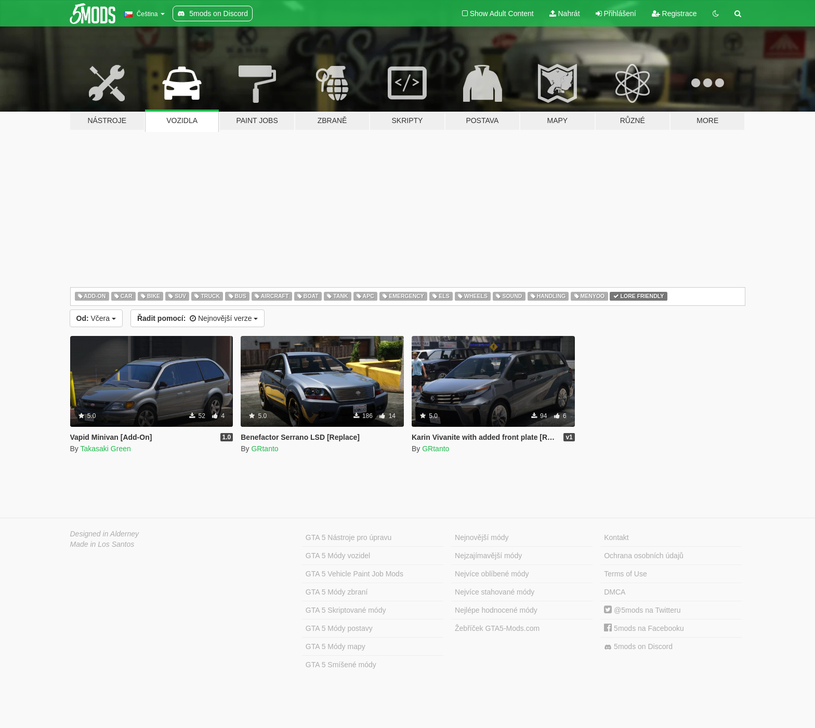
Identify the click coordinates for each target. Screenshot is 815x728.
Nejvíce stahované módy (494, 592)
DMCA (614, 592)
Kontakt (616, 537)
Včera (96, 318)
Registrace (674, 13)
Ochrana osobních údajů (643, 555)
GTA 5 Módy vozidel (338, 555)
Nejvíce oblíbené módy (492, 574)
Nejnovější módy (482, 537)
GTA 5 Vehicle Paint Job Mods (354, 574)
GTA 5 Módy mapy (335, 646)
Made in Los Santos (102, 544)
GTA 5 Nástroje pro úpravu (348, 537)
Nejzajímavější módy (488, 555)
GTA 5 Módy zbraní (337, 592)
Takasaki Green (105, 448)
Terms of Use (625, 574)
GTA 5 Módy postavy (339, 628)
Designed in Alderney (104, 534)
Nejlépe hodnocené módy (496, 610)
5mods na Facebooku (644, 628)
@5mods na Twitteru (642, 610)
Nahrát (564, 13)
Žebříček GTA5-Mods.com (497, 628)
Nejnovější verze (197, 318)
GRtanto (264, 448)
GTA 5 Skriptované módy (346, 610)
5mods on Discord (638, 646)
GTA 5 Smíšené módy (341, 664)
